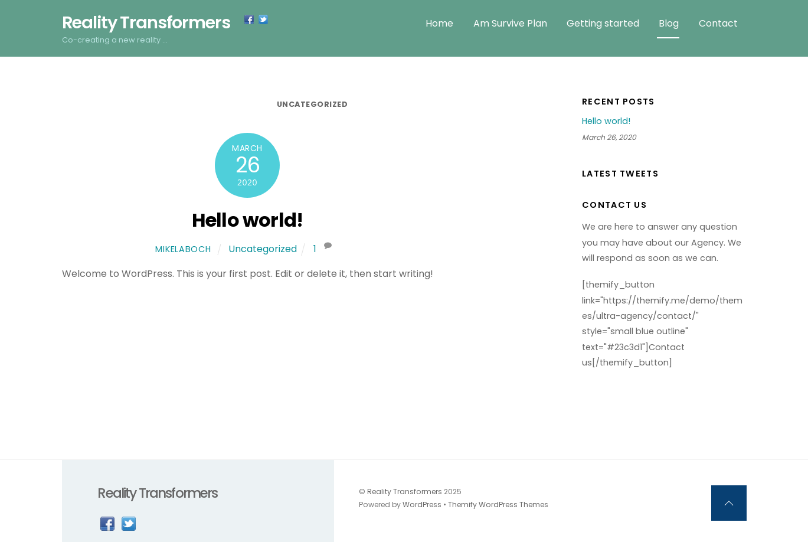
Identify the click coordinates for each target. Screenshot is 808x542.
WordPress (422, 504)
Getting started (603, 23)
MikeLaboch (183, 249)
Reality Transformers (404, 492)
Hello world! (247, 220)
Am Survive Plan (510, 23)
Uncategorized (312, 104)
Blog (669, 23)
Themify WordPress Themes (498, 504)
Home (439, 23)
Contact (718, 23)
